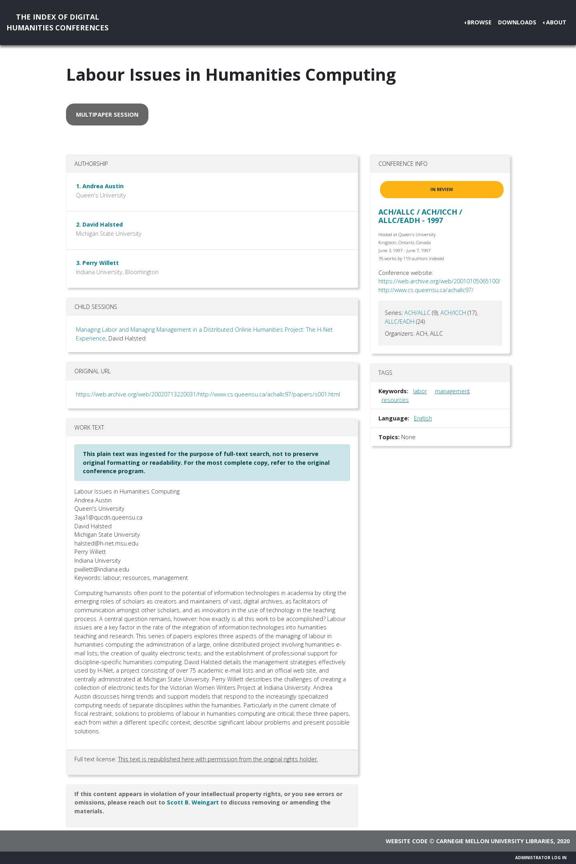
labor (420, 391)
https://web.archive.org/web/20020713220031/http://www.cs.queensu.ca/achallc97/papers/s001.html (208, 394)
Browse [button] (479, 22)
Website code (407, 841)
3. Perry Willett (97, 263)
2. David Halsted (99, 224)
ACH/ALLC (417, 313)
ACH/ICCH (453, 313)
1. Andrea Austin (100, 186)
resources (395, 400)
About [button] (556, 22)
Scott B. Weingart (193, 802)
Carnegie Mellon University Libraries (495, 841)
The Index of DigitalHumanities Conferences (57, 22)
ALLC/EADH (399, 321)
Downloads (517, 22)
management (452, 391)
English (423, 418)
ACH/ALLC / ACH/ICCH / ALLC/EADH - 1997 (420, 216)
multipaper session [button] (107, 114)
